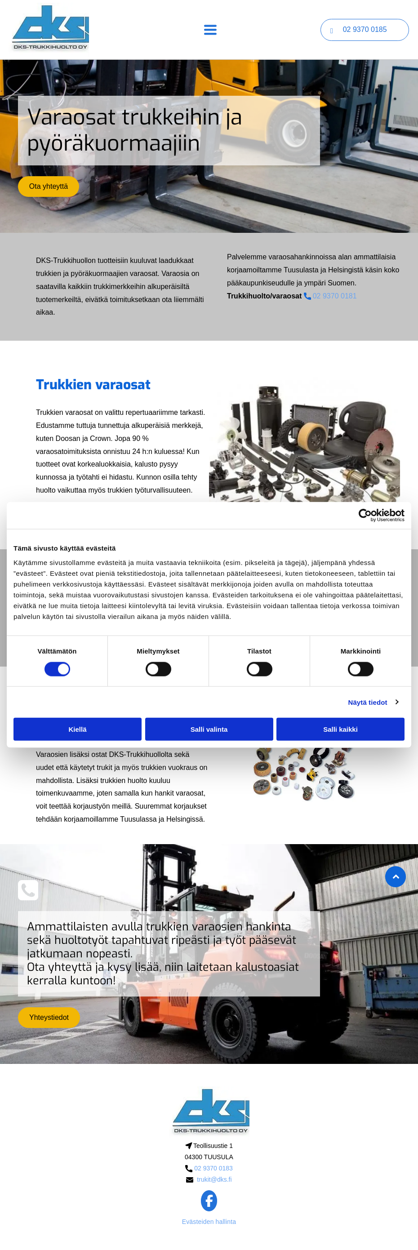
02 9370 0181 (335, 296)
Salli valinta (209, 729)
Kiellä (77, 729)
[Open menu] (210, 29)
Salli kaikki (340, 729)
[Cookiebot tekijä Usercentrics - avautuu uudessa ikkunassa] (365, 515)
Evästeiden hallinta (209, 1221)
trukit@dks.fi (214, 1179)
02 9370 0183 (213, 1168)
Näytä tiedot (367, 702)
